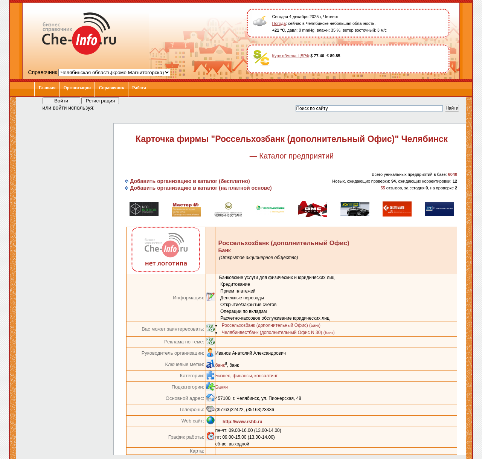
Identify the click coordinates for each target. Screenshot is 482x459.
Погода (279, 23)
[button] (107, 107)
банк (220, 365)
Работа (139, 87)
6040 (452, 174)
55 (382, 188)
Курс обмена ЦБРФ (291, 55)
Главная (46, 87)
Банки (221, 387)
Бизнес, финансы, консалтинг (246, 375)
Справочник (111, 87)
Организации (77, 87)
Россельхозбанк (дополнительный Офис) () (271, 325)
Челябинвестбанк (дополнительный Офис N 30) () (278, 332)
